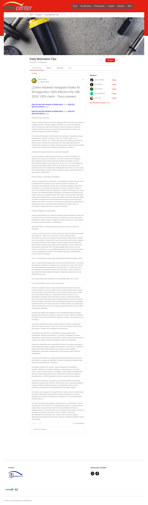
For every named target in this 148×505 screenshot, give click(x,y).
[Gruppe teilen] (117, 60)
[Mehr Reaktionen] (39, 423)
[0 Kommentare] (78, 423)
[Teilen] (83, 79)
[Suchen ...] (101, 60)
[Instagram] (92, 473)
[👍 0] (34, 423)
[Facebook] (97, 473)
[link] (36, 68)
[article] (58, 255)
